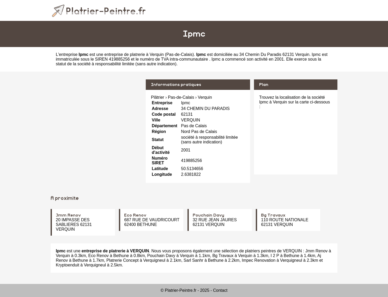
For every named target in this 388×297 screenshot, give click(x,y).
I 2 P (275, 255)
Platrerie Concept (122, 260)
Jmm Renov (68, 215)
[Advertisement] (96, 116)
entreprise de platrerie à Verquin (134, 54)
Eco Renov (135, 215)
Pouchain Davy (208, 215)
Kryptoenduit (67, 265)
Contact (220, 290)
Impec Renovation (258, 260)
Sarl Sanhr (193, 260)
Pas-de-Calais (179, 54)
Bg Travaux (273, 215)
